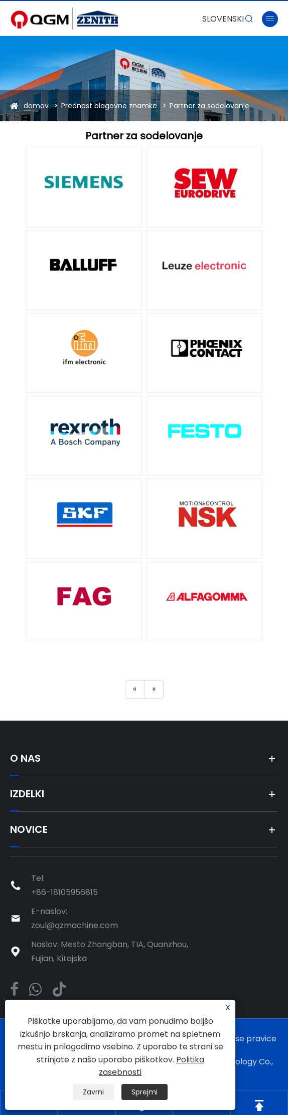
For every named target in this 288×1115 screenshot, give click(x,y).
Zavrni (93, 1092)
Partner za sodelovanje (209, 106)
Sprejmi (144, 1092)
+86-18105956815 (64, 892)
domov (36, 106)
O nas (25, 758)
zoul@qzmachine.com (74, 925)
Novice (29, 829)
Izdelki (27, 794)
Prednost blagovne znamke (109, 106)
